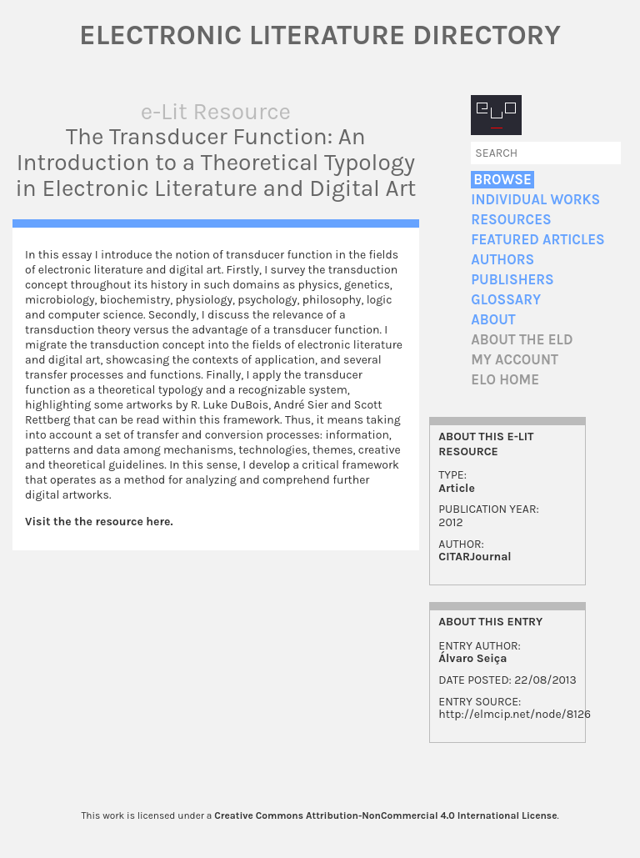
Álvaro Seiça (472, 658)
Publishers (512, 280)
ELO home (505, 380)
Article (456, 488)
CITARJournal (474, 556)
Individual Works (535, 200)
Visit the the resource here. (98, 521)
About (493, 320)
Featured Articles (537, 240)
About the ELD (521, 340)
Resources (511, 220)
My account (514, 360)
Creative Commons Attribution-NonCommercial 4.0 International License (385, 815)
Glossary (506, 300)
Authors (502, 260)
